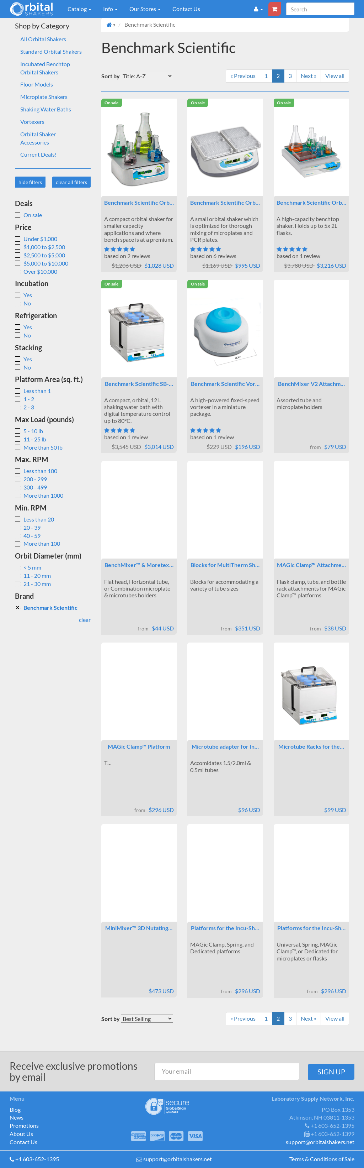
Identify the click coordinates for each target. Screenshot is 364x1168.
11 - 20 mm (33, 575)
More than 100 (37, 543)
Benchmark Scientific (46, 607)
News (16, 1117)
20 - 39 (28, 527)
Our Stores (145, 8)
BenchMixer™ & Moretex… (139, 564)
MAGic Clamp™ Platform (139, 746)
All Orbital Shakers (43, 39)
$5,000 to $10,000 (41, 263)
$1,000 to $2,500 (40, 246)
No (23, 303)
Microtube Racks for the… (311, 746)
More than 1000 (39, 495)
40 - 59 (28, 535)
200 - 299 (31, 479)
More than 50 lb (39, 447)
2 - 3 (24, 407)
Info (110, 8)
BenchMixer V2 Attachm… (311, 383)
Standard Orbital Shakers (51, 51)
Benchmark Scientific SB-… (139, 383)
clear (85, 619)
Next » (308, 75)
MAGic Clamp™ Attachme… (311, 564)
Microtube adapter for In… (225, 746)
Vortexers (32, 121)
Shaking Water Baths (45, 109)
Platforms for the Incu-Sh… (225, 928)
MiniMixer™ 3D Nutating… (138, 928)
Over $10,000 (36, 271)
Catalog (79, 8)
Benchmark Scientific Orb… (139, 202)
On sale (28, 214)
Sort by (110, 76)
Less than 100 (36, 470)
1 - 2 (24, 399)
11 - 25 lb (30, 439)
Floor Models (36, 84)
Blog (15, 1109)
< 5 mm (28, 567)
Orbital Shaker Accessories (38, 138)
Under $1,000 (36, 238)
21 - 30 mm (33, 583)
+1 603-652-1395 (37, 1159)
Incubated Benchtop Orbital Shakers (45, 68)
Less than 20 (34, 519)
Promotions (24, 1125)
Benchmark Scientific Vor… (225, 383)
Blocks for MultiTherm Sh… (225, 564)
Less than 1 (33, 390)
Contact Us (186, 8)
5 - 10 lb (29, 431)
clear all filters (71, 182)
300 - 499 (31, 487)
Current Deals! (38, 154)
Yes (23, 295)
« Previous (243, 75)
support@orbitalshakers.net (177, 1159)
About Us (21, 1133)
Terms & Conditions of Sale (321, 1159)
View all (334, 75)
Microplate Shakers (44, 96)
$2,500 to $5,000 (40, 255)
